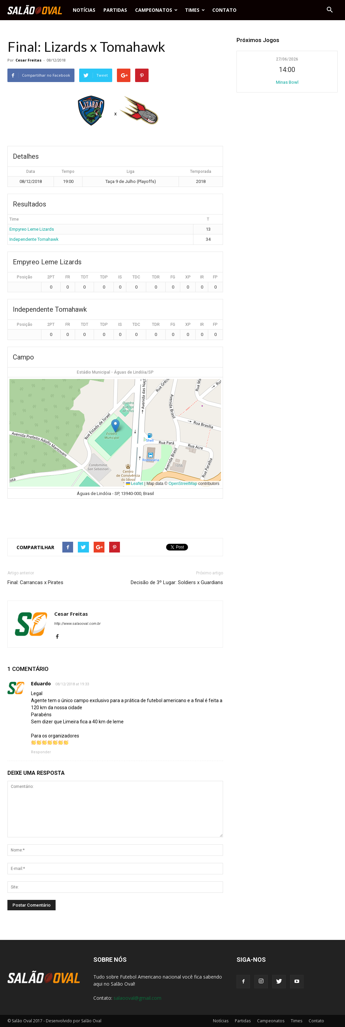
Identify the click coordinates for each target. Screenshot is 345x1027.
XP (188, 277)
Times (195, 10)
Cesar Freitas (28, 60)
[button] (329, 10)
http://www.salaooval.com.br (77, 623)
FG (172, 277)
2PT (51, 277)
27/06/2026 (287, 59)
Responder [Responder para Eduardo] (41, 752)
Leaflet (134, 483)
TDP (104, 277)
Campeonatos (156, 10)
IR (202, 277)
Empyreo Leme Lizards (31, 229)
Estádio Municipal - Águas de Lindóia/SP (115, 372)
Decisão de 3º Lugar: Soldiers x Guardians (177, 582)
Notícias (84, 10)
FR (67, 277)
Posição (24, 277)
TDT (84, 277)
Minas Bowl (287, 82)
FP (215, 277)
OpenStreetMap (182, 483)
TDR (156, 277)
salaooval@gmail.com (137, 998)
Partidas (115, 10)
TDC (136, 277)
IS (120, 277)
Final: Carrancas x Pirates (35, 582)
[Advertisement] (115, 515)
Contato (224, 10)
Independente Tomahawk (34, 239)
